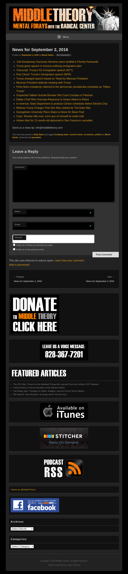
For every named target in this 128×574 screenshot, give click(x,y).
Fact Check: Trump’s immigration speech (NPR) (43, 74)
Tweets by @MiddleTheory (23, 489)
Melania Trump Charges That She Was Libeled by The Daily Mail (53, 107)
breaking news (61, 134)
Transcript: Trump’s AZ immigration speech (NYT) (44, 70)
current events (76, 134)
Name (17, 211)
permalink (36, 137)
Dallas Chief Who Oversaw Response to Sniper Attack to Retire (52, 99)
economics (89, 134)
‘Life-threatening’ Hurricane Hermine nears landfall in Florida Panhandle (57, 61)
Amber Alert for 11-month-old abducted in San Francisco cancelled (54, 120)
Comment (20, 167)
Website (18, 237)
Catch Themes (73, 565)
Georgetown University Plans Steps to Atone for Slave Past (50, 112)
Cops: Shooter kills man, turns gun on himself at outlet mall (50, 116)
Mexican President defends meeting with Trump (43, 82)
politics (98, 134)
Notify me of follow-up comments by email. (34, 245)
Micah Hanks (47, 55)
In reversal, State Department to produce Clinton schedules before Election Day (61, 103)
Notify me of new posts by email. (30, 249)
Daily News (39, 134)
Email (17, 224)
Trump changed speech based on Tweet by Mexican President (52, 78)
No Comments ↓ (64, 55)
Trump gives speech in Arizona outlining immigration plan (49, 66)
